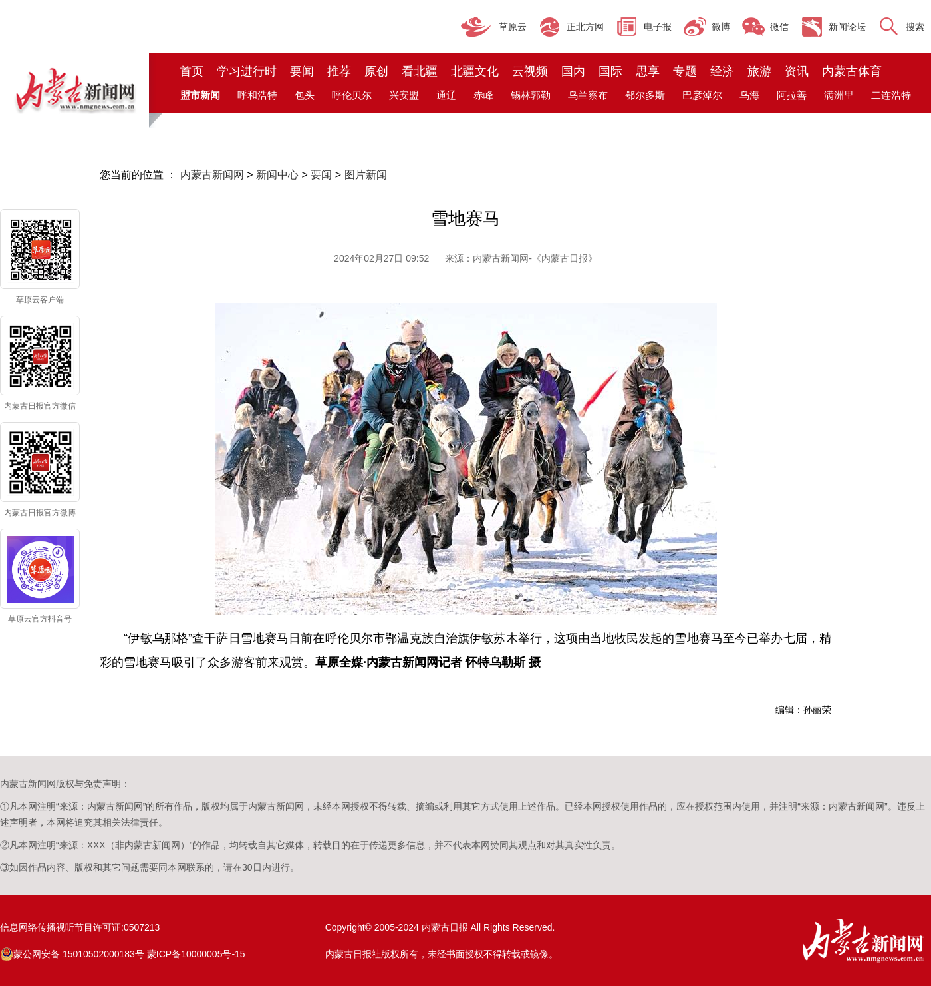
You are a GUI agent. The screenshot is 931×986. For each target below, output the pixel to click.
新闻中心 (277, 174)
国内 (573, 71)
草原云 (513, 26)
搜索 (915, 26)
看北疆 (420, 71)
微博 (721, 26)
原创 (376, 71)
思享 (648, 71)
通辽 (446, 95)
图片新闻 (365, 174)
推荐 (339, 71)
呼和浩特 (257, 95)
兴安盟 (404, 95)
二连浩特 (891, 95)
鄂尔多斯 (645, 95)
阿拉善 (792, 95)
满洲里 (839, 95)
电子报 (658, 26)
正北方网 (585, 26)
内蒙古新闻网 (212, 174)
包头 (305, 95)
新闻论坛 (847, 26)
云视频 (530, 71)
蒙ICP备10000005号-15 (196, 954)
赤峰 (483, 95)
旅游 (759, 71)
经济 (722, 71)
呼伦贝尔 (352, 95)
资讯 (797, 71)
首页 (191, 71)
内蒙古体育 (852, 71)
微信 (779, 26)
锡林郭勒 (531, 95)
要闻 (302, 71)
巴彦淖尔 (702, 95)
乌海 (749, 95)
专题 (685, 71)
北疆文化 (475, 71)
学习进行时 (247, 71)
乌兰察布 (588, 95)
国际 (610, 71)
